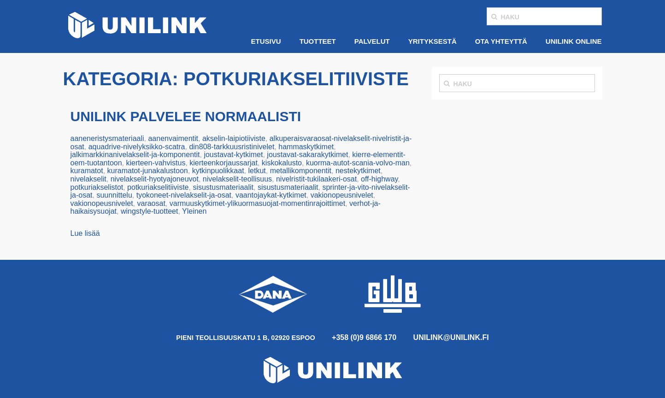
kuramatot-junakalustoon (147, 171)
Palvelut (372, 41)
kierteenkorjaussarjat (223, 163)
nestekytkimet (358, 171)
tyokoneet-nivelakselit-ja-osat (183, 195)
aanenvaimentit (173, 138)
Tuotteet (318, 41)
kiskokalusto (282, 163)
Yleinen (194, 211)
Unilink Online (574, 41)
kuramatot (87, 171)
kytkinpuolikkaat (218, 171)
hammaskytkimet (306, 147)
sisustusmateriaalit (223, 187)
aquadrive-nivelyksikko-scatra (136, 147)
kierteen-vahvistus (155, 163)
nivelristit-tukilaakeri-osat (316, 179)
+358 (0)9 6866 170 (364, 337)
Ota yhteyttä (501, 41)
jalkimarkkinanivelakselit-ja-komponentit (135, 154)
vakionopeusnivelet (342, 195)
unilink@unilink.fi (451, 337)
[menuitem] (266, 41)
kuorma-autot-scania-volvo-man (358, 163)
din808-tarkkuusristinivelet (231, 147)
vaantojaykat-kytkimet (270, 195)
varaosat (151, 203)
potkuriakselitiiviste (157, 187)
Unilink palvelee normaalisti (186, 116)
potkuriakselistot (97, 187)
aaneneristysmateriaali (107, 138)
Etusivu (266, 41)
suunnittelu (114, 195)
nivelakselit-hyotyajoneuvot (155, 179)
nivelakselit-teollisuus (237, 179)
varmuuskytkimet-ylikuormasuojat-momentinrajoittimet (257, 203)
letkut (256, 171)
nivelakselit (88, 179)
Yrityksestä (432, 41)
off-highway (379, 179)
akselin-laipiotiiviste (233, 138)
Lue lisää (85, 233)
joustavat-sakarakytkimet (307, 154)
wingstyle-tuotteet (149, 211)
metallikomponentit (300, 171)
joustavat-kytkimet (233, 154)
